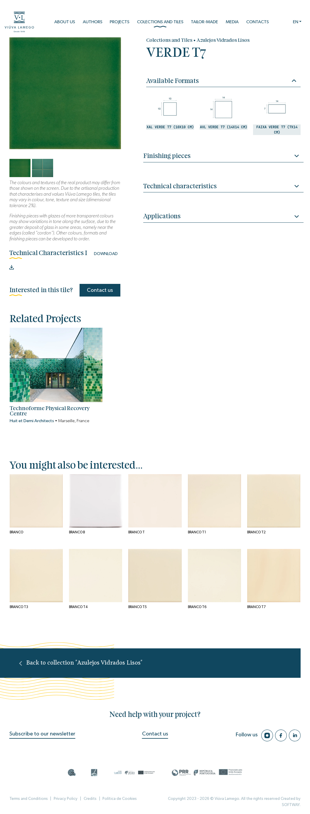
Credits (90, 799)
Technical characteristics (223, 187)
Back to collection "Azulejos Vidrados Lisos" (80, 663)
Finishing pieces (223, 157)
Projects (119, 22)
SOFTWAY (291, 805)
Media (232, 22)
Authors (92, 22)
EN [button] (295, 22)
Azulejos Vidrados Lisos (223, 40)
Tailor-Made (204, 22)
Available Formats (221, 81)
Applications (223, 217)
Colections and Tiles (160, 24)
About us (64, 22)
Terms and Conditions (28, 799)
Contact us (100, 290)
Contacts (257, 22)
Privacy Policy (66, 799)
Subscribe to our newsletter (42, 734)
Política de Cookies (119, 799)
